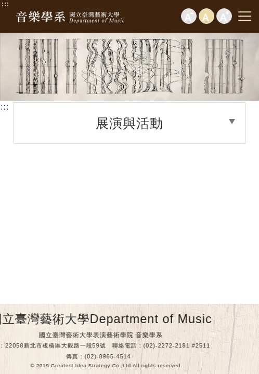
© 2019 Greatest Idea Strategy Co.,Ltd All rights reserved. (94, 365)
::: (5, 4)
